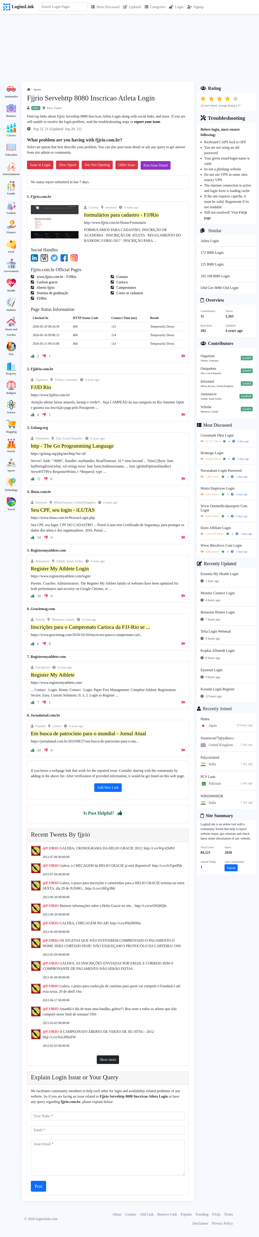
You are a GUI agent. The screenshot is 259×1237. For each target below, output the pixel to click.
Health (11, 290)
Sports (11, 470)
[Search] (63, 6)
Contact (130, 1214)
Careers (11, 135)
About (117, 1214)
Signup (195, 7)
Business (11, 116)
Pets (11, 354)
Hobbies (11, 310)
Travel (11, 509)
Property (11, 373)
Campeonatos (126, 287)
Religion (11, 393)
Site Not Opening (97, 165)
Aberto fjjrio (45, 287)
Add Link (147, 1214)
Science (11, 412)
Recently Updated (216, 563)
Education (11, 154)
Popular (186, 1214)
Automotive (11, 96)
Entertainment (11, 174)
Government (11, 271)
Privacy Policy (222, 1223)
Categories (155, 7)
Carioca (122, 282)
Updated (132, 7)
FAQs (216, 1214)
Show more (108, 1059)
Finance (11, 232)
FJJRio (41, 298)
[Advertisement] (129, 48)
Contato (122, 277)
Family (11, 193)
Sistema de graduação (52, 293)
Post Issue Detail (156, 165)
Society (11, 451)
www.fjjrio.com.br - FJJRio (56, 277)
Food (11, 251)
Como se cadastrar (129, 293)
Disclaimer (200, 1223)
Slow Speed (67, 165)
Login (176, 7)
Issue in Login (40, 165)
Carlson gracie (47, 282)
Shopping (11, 431)
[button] (120, 813)
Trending (202, 1214)
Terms (228, 1214)
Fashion (11, 213)
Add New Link (108, 787)
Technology (11, 490)
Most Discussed (105, 7)
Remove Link (167, 1214)
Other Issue (126, 165)
